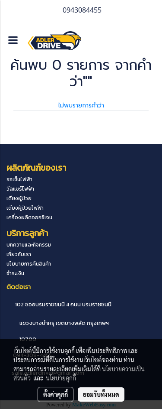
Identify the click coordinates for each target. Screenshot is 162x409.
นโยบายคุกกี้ (61, 378)
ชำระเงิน (15, 273)
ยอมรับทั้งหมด (101, 394)
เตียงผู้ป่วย (19, 198)
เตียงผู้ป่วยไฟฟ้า (25, 208)
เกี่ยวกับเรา (18, 254)
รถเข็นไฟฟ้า (19, 179)
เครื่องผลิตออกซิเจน (29, 217)
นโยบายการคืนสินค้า (28, 264)
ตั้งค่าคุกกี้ (55, 394)
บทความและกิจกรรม (28, 245)
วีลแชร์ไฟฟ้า (20, 189)
